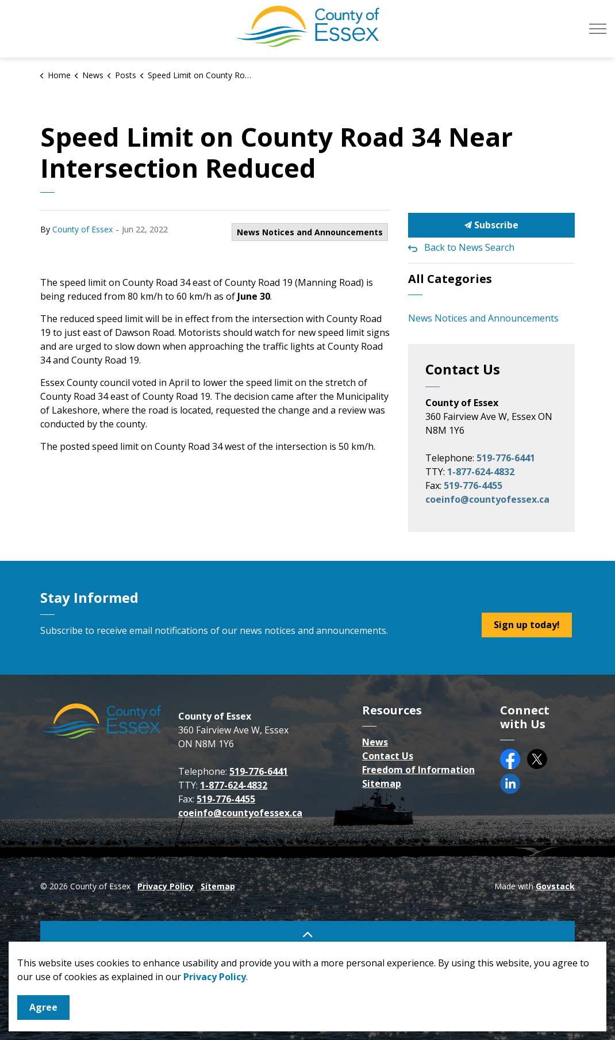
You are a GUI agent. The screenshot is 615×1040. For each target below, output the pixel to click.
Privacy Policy (165, 886)
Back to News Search (469, 247)
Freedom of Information (418, 769)
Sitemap (381, 783)
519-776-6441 (505, 458)
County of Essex (82, 229)
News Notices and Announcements (310, 232)
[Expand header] (598, 29)
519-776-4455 (473, 485)
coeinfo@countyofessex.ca (487, 499)
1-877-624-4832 (480, 471)
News (375, 742)
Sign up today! (526, 625)
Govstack (555, 886)
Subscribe (491, 225)
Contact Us (387, 756)
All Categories (450, 278)
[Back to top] (307, 934)
